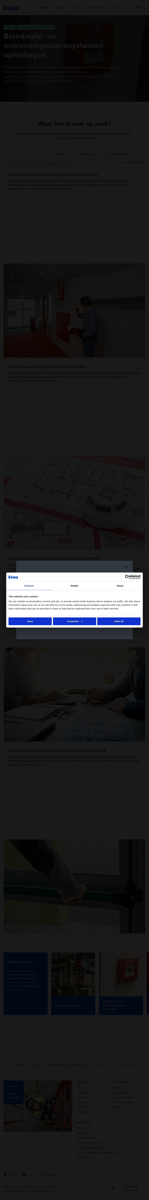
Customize (74, 621)
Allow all (119, 621)
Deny (30, 621)
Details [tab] (74, 585)
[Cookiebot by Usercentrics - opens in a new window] (127, 577)
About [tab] (120, 585)
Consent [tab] (29, 585)
